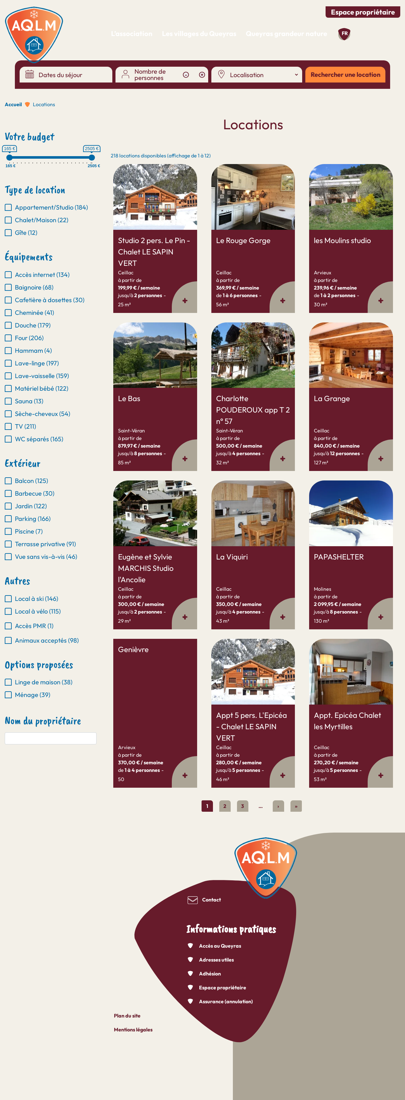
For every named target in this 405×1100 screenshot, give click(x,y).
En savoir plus (113, 322)
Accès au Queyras (220, 946)
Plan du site (127, 1015)
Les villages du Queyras (199, 33)
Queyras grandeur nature (286, 33)
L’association (132, 33)
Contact (211, 899)
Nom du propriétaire (43, 720)
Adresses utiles (216, 959)
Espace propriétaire (363, 12)
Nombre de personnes (150, 74)
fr (345, 33)
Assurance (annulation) (226, 1001)
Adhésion (210, 973)
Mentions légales (133, 1029)
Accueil (13, 104)
